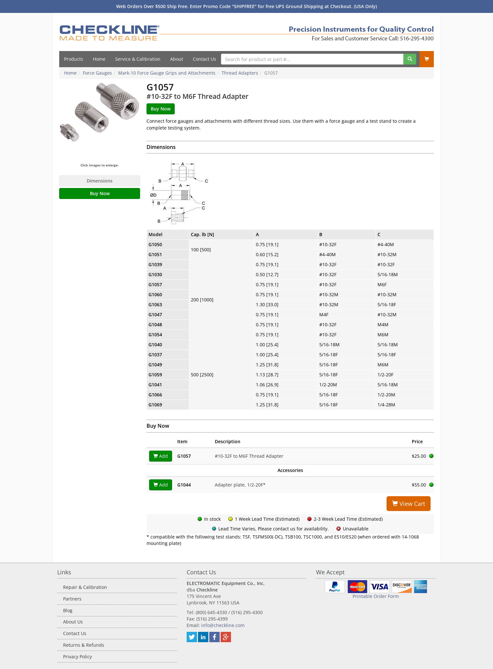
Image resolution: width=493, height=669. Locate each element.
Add (160, 456)
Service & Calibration (137, 59)
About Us (73, 622)
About (176, 59)
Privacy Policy (77, 656)
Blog (67, 610)
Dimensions (100, 181)
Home (99, 59)
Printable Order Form (376, 596)
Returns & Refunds (83, 645)
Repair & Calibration (85, 587)
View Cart (408, 503)
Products (73, 59)
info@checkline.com (223, 625)
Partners (72, 599)
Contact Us (204, 59)
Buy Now (100, 193)
